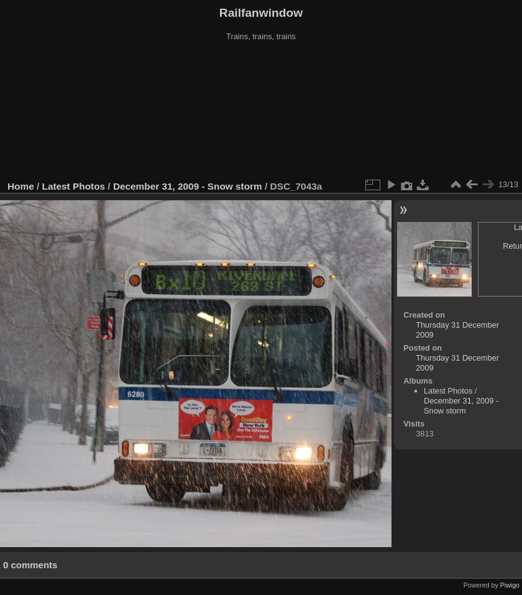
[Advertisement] (261, 111)
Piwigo (510, 585)
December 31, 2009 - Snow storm (187, 186)
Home (20, 186)
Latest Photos (74, 186)
